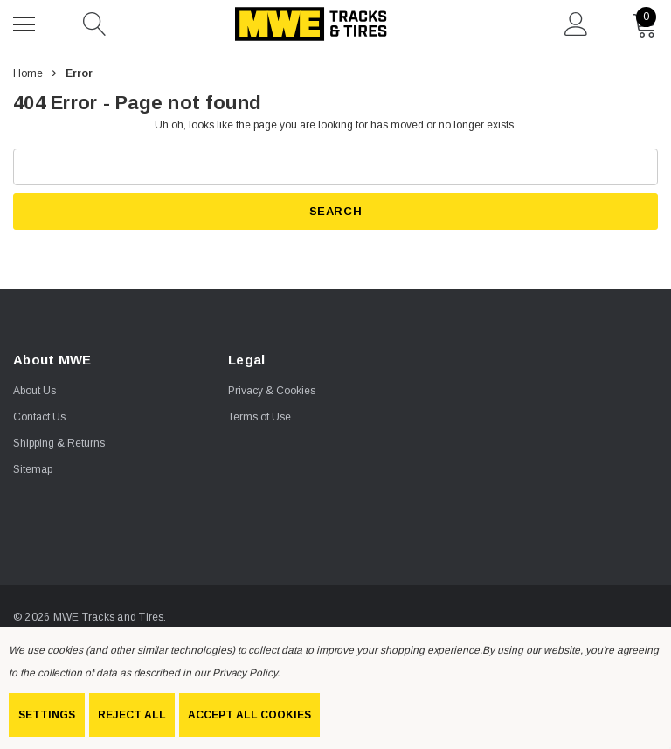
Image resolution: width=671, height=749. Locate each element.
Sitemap (32, 469)
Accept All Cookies (249, 715)
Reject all (132, 715)
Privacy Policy (244, 673)
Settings (46, 715)
